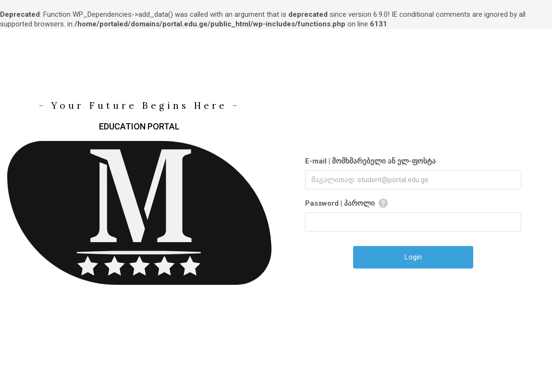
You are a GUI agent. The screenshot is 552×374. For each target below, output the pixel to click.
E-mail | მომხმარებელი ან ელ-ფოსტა (370, 161)
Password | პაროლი (340, 203)
